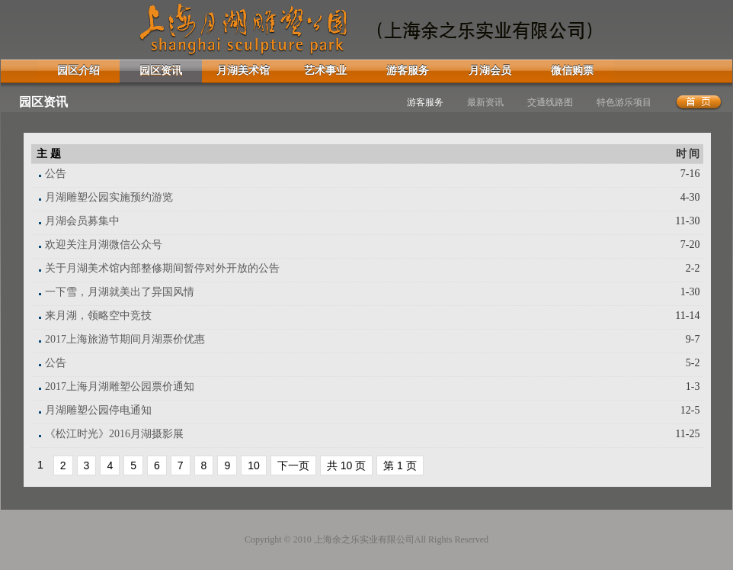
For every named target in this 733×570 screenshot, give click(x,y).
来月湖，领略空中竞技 (98, 315)
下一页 (293, 465)
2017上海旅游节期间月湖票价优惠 (125, 339)
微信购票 (572, 70)
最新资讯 (485, 102)
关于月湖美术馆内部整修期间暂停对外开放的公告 (162, 268)
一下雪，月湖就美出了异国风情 (119, 292)
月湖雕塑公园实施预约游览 (109, 197)
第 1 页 (400, 465)
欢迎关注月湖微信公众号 (103, 244)
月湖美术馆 (243, 70)
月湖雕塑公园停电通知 (98, 410)
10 (254, 465)
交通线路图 (550, 102)
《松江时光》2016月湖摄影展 (114, 434)
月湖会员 (490, 70)
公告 (55, 173)
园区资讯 (160, 70)
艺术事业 (325, 70)
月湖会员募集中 (82, 221)
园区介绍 (78, 70)
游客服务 (407, 70)
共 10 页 (346, 465)
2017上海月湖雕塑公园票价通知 (119, 386)
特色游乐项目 (624, 102)
